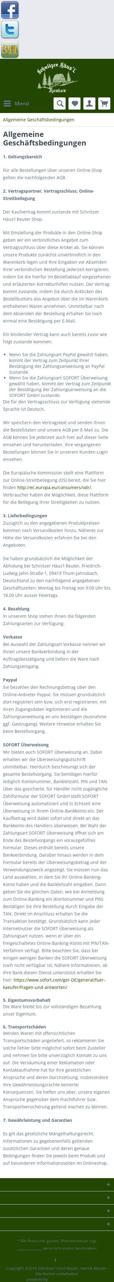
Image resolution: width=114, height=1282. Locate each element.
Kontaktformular (37, 1260)
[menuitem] (16, 103)
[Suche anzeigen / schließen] (60, 103)
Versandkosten (29, 1248)
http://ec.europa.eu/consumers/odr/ (54, 487)
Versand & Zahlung (76, 1260)
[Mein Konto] (89, 103)
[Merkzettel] (74, 103)
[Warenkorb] (104, 103)
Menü (16, 103)
